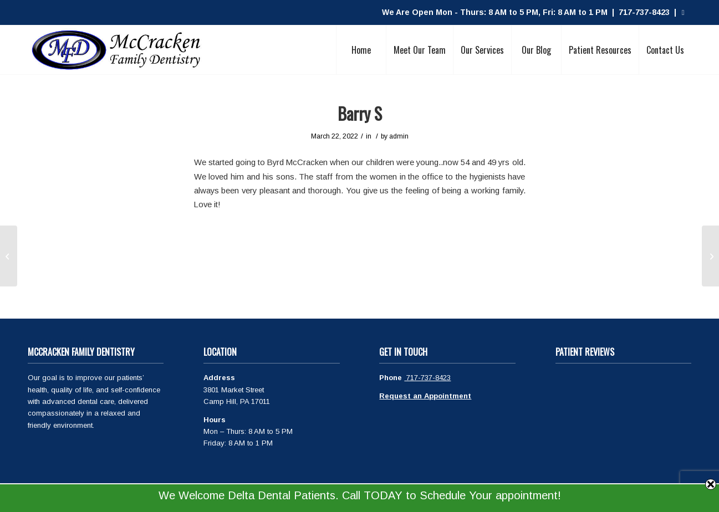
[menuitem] (361, 49)
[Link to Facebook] (683, 12)
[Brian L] (710, 256)
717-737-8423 (427, 377)
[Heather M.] (8, 256)
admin (399, 136)
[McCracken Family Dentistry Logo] (117, 49)
